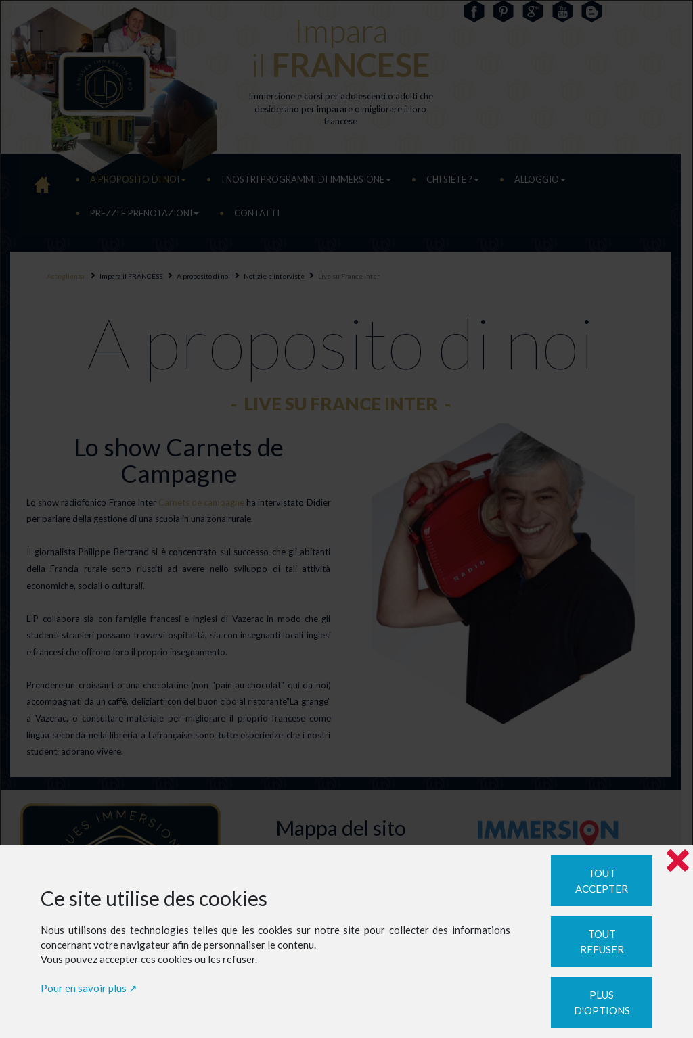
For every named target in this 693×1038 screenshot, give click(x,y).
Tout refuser (602, 942)
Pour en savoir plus (84, 988)
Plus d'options (602, 1002)
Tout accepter (601, 881)
